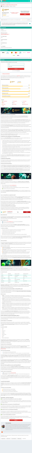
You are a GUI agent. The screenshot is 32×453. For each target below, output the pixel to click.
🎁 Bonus (3, 102)
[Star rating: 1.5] (22, 19)
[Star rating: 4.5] (25, 19)
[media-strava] (2, 432)
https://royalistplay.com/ (5, 34)
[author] (1, 6)
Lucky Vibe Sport (14, 438)
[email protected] (3, 348)
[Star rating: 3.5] (24, 19)
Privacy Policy (18, 70)
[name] (16, 64)
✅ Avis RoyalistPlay (4, 101)
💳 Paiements (3, 104)
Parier (25, 14)
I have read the (14, 70)
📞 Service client (14, 104)
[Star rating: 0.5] (21, 19)
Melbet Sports (19, 438)
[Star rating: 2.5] (23, 19)
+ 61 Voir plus (24, 438)
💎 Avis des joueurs (14, 101)
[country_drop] (16, 447)
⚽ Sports (13, 102)
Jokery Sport (8, 438)
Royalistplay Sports (9, 211)
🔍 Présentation (24, 101)
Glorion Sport (3, 438)
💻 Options (23, 102)
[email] (16, 66)
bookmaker (18, 75)
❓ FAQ (3, 105)
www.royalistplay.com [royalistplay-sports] (13, 185)
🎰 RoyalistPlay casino (25, 104)
